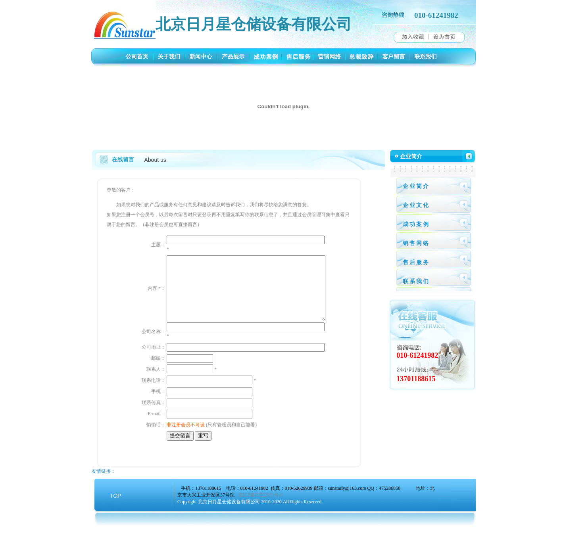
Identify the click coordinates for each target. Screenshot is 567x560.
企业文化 (416, 205)
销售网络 (416, 243)
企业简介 (416, 186)
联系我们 (416, 281)
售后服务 (416, 262)
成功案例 (416, 224)
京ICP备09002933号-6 (260, 529)
